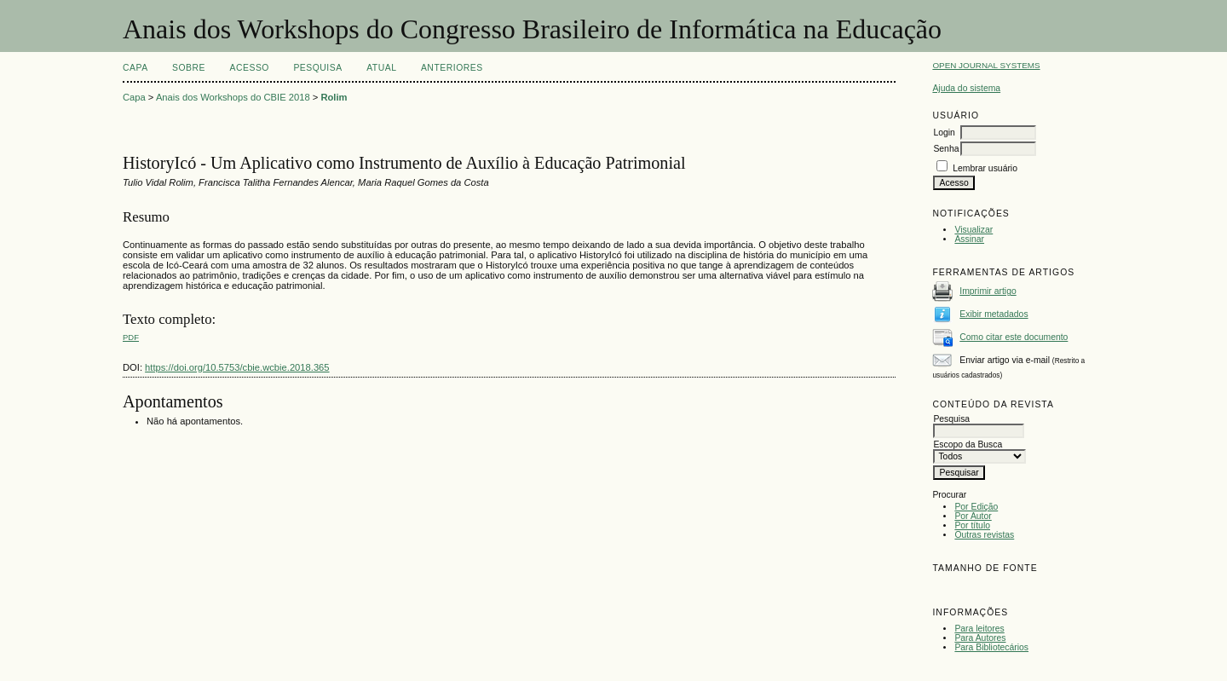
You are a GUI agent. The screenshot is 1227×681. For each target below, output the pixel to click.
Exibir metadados (993, 314)
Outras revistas (984, 535)
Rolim (333, 97)
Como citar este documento (1013, 337)
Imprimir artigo (987, 291)
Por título (972, 525)
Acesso (249, 67)
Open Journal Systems (986, 65)
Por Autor (972, 516)
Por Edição (976, 506)
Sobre (188, 67)
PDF (131, 337)
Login (943, 132)
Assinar (969, 239)
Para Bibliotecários (991, 647)
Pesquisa (317, 67)
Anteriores (452, 67)
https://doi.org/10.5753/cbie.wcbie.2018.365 (237, 367)
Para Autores (979, 638)
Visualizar (973, 229)
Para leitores (979, 628)
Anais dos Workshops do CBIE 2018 (233, 97)
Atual (381, 67)
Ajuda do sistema (966, 88)
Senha (946, 148)
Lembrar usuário (985, 168)
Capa (135, 67)
